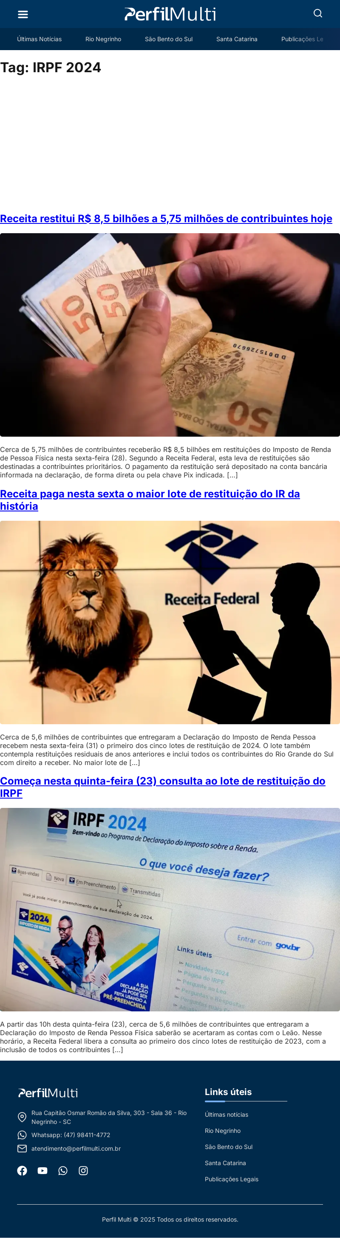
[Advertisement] (170, 144)
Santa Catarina (237, 38)
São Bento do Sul (169, 38)
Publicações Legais (308, 38)
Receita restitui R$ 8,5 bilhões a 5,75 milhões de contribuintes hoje (166, 218)
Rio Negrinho (103, 38)
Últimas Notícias (39, 38)
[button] (318, 13)
